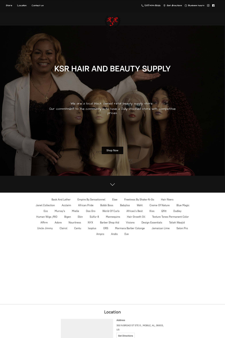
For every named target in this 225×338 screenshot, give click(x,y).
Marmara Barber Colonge (130, 228)
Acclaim (66, 205)
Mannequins (113, 216)
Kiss (152, 211)
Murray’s (60, 211)
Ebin (80, 216)
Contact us (37, 5)
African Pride (85, 205)
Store (9, 5)
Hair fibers (167, 199)
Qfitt (163, 211)
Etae (114, 199)
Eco (46, 211)
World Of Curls (111, 211)
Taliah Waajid (177, 222)
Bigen (67, 216)
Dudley (177, 211)
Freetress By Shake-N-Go (139, 199)
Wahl (140, 205)
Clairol (63, 228)
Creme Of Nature (160, 205)
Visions (130, 222)
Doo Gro (90, 211)
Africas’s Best (134, 211)
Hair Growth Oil (136, 216)
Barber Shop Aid (109, 222)
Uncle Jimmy (45, 228)
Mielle (75, 211)
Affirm (44, 222)
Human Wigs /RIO (46, 216)
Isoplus (92, 228)
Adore (58, 222)
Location (21, 5)
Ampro (100, 234)
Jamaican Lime (161, 228)
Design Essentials (151, 222)
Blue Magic (182, 205)
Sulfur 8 (94, 216)
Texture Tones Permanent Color (170, 216)
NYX (90, 222)
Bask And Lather (61, 199)
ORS (105, 228)
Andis (114, 234)
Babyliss (125, 205)
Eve (127, 234)
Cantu (77, 228)
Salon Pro (182, 228)
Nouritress (75, 222)
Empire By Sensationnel (91, 199)
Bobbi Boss (106, 205)
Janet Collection (45, 205)
